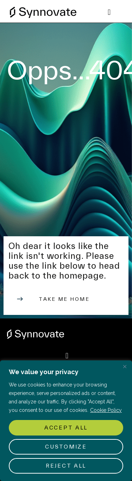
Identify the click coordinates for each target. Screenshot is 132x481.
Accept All (66, 428)
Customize (66, 447)
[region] (66, 420)
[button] (109, 12)
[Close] (124, 366)
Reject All (66, 466)
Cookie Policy (106, 410)
